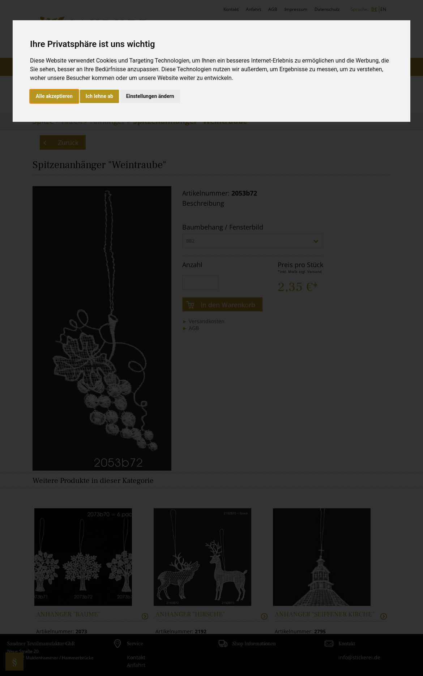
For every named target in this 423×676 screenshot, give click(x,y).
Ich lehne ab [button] (99, 96)
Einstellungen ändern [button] (150, 96)
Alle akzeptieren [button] (54, 96)
